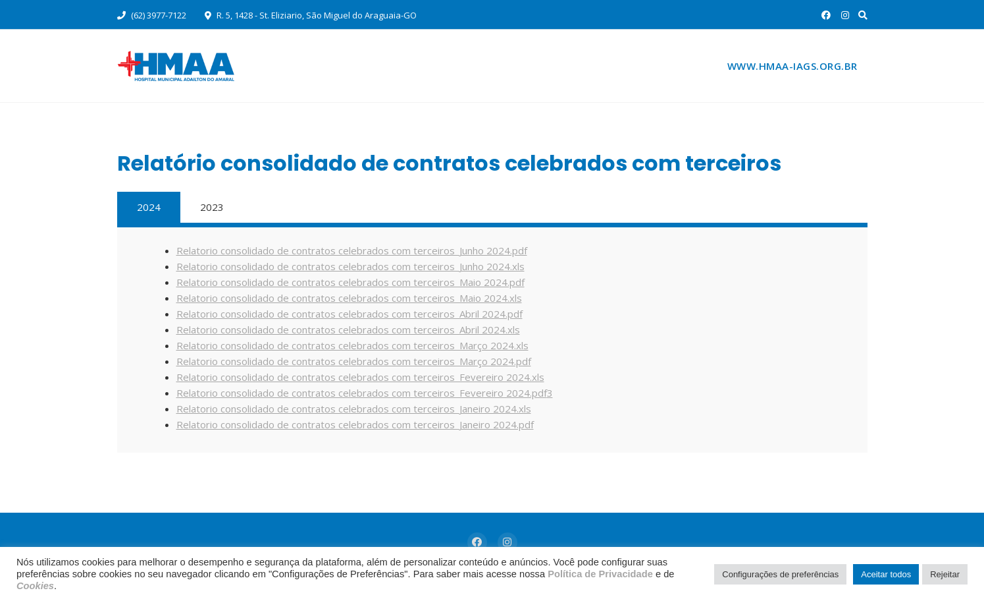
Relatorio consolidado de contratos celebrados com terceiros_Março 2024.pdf (353, 361)
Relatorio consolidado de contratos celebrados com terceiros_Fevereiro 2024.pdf (361, 392)
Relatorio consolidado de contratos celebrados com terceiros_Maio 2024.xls (349, 297)
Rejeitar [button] (945, 574)
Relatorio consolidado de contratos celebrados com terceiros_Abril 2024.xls (348, 329)
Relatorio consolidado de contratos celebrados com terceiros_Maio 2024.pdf (350, 282)
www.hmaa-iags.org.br (792, 65)
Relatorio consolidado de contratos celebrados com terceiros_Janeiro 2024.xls (353, 408)
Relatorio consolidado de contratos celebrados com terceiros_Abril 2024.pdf (349, 313)
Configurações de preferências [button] (780, 574)
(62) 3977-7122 (151, 15)
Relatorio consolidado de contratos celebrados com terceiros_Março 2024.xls (352, 345)
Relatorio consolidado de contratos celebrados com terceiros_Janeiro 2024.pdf (355, 424)
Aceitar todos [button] (886, 574)
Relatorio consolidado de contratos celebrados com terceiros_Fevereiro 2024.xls (360, 377)
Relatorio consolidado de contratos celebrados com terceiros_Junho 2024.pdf (351, 250)
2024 (149, 207)
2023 (212, 207)
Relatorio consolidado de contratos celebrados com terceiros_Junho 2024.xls (350, 266)
